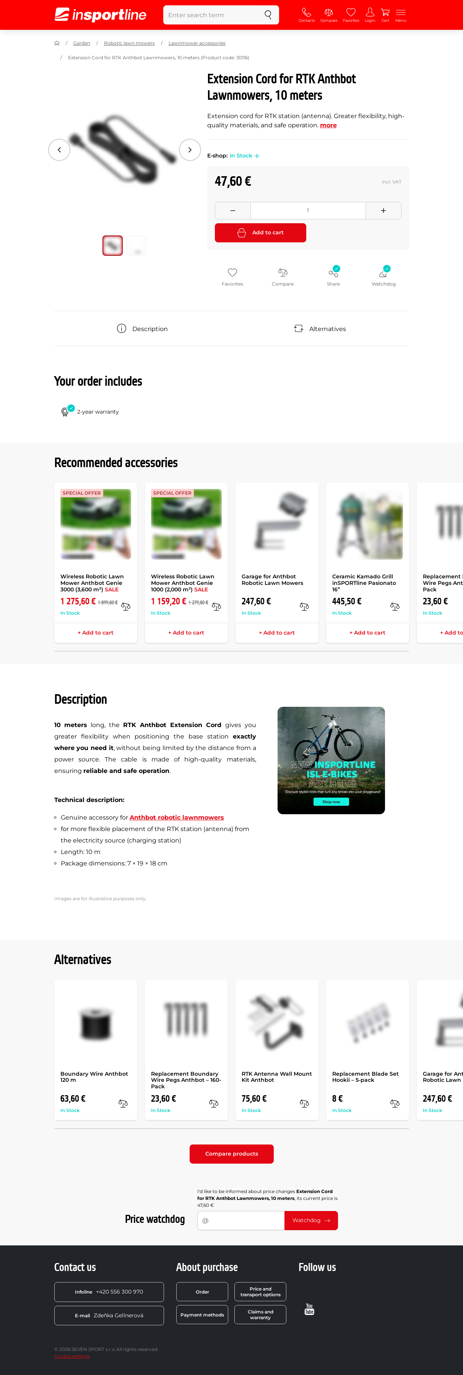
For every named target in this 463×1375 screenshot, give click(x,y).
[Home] (57, 43)
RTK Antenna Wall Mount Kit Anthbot (277, 1077)
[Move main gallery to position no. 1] (137, 245)
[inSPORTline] (100, 15)
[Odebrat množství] (233, 210)
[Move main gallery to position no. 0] (112, 245)
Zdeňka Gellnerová (109, 1315)
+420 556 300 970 (109, 1291)
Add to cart (260, 232)
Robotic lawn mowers (129, 43)
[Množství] (308, 210)
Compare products (231, 1153)
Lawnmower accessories (197, 43)
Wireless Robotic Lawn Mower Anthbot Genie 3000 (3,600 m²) (92, 583)
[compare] (126, 606)
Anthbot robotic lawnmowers (177, 817)
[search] (268, 14)
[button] (255, 156)
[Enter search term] (210, 14)
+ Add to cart (96, 632)
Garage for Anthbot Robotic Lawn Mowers (272, 579)
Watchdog (311, 1220)
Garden (81, 43)
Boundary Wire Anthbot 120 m (94, 1077)
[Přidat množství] (383, 210)
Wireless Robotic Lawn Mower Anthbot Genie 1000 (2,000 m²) (182, 583)
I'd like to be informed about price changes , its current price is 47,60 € (267, 1198)
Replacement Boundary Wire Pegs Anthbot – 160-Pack (186, 1080)
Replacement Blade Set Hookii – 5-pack (365, 1077)
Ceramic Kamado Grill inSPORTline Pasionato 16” (364, 583)
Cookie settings (72, 1356)
